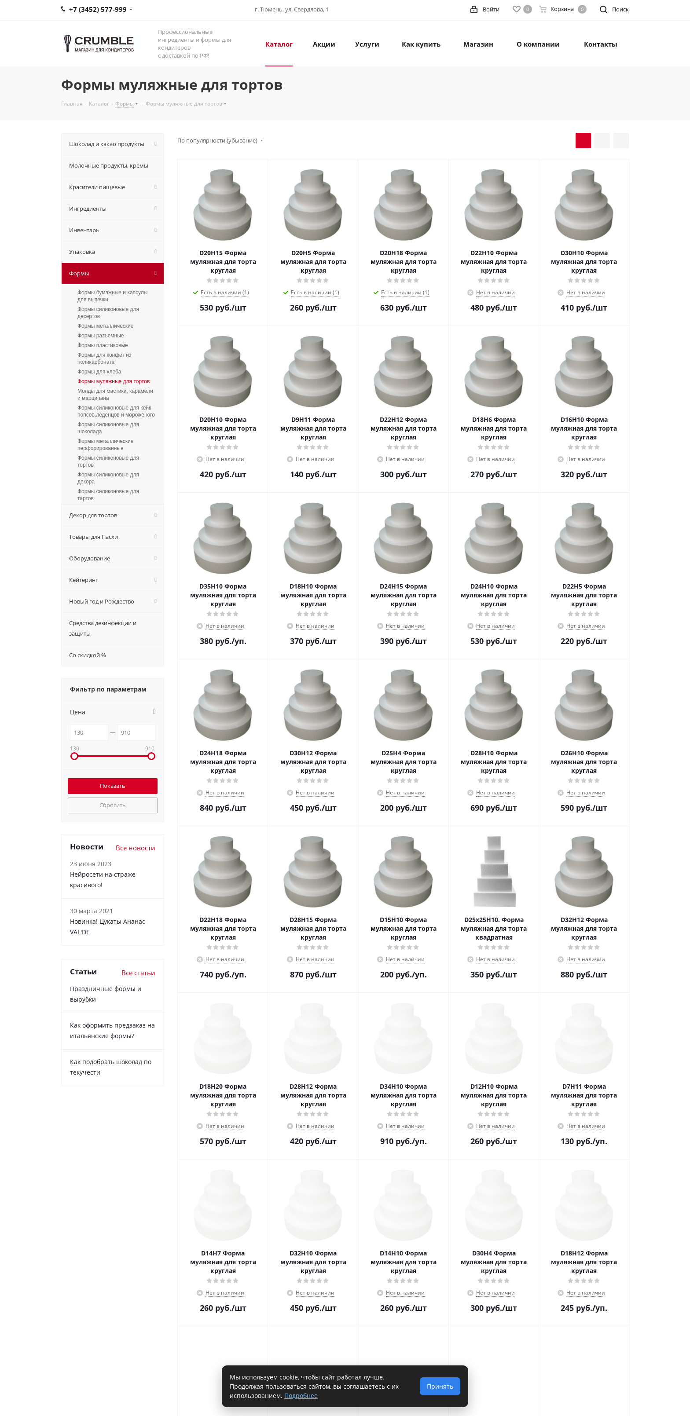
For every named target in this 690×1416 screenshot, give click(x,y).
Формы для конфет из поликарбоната (104, 358)
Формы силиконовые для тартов (108, 494)
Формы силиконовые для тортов (108, 461)
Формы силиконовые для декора (108, 478)
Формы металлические (105, 326)
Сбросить (112, 805)
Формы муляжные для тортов (113, 381)
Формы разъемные (100, 336)
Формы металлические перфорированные (105, 444)
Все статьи (138, 972)
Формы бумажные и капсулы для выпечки (112, 296)
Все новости (135, 847)
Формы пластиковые (102, 345)
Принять (440, 1386)
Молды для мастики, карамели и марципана (115, 394)
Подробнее (301, 1395)
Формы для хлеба (99, 372)
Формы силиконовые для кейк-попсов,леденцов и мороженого (116, 411)
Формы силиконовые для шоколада (108, 428)
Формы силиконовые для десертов (108, 312)
